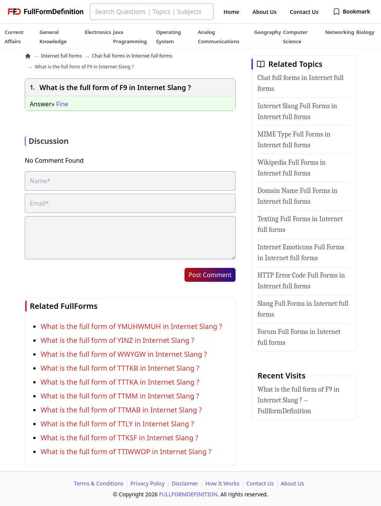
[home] (28, 56)
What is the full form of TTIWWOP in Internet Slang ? (126, 451)
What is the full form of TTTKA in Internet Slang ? (120, 382)
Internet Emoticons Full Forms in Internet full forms (301, 252)
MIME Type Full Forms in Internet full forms (294, 139)
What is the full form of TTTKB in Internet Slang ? (120, 368)
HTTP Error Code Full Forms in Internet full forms (301, 280)
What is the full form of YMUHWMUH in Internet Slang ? (131, 326)
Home (231, 11)
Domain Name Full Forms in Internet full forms (298, 196)
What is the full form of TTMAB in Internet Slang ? (121, 409)
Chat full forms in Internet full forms (132, 56)
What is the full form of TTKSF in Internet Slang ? (119, 437)
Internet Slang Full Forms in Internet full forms (297, 111)
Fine (62, 104)
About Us (265, 11)
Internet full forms (61, 56)
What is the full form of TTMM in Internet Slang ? (120, 395)
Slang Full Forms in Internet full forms (303, 309)
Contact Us (304, 11)
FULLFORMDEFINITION (188, 494)
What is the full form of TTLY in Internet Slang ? (117, 423)
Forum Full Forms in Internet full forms (299, 337)
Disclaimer (185, 483)
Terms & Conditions (99, 483)
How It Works (222, 483)
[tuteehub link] (14, 36)
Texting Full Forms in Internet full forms (300, 224)
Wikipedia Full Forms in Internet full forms (292, 167)
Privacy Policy (147, 483)
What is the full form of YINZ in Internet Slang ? (117, 340)
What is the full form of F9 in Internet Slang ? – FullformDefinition (299, 400)
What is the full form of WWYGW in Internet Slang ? (124, 354)
